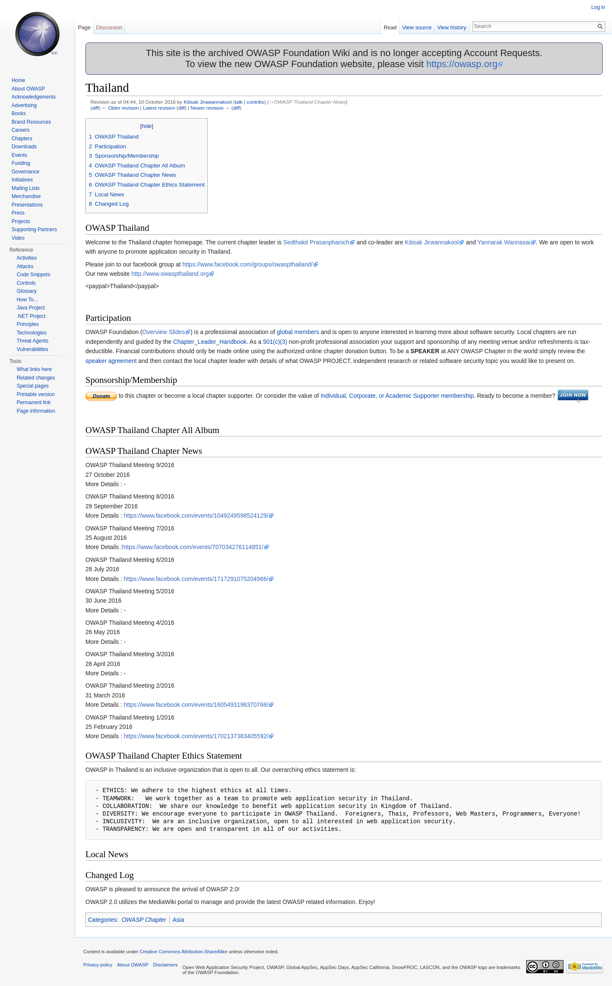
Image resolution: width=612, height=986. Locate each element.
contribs (255, 102)
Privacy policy (97, 964)
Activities (27, 258)
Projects (20, 221)
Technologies (31, 333)
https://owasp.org (462, 64)
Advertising (24, 105)
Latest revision (159, 107)
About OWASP (28, 89)
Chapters (21, 139)
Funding (20, 163)
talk (238, 102)
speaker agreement (111, 360)
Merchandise (26, 196)
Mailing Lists (25, 188)
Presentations (26, 205)
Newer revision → (210, 107)
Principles (28, 324)
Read (390, 27)
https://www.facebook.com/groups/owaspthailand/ (247, 264)
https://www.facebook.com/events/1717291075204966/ (196, 578)
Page (84, 27)
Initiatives (22, 180)
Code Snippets (33, 275)
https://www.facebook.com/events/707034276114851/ (192, 547)
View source (416, 27)
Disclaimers (165, 964)
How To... (27, 300)
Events (19, 155)
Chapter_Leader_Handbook (209, 341)
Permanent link (34, 402)
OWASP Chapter (144, 919)
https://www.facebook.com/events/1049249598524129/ (196, 515)
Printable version (35, 394)
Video (17, 238)
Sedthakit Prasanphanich (316, 242)
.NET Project (31, 316)
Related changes (36, 378)
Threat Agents (32, 341)
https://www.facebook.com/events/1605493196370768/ (196, 704)
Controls (26, 283)
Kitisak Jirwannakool (432, 242)
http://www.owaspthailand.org (170, 273)
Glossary (27, 291)
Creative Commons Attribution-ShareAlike (183, 951)
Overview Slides (163, 332)
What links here (34, 369)
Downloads (24, 147)
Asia (178, 919)
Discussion (109, 27)
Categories (102, 919)
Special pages (32, 386)
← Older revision (120, 107)
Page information (36, 411)
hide (147, 126)
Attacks (25, 266)
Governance (25, 172)
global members (298, 332)
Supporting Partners (34, 229)
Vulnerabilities (32, 349)
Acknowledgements (33, 97)
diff (95, 107)
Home (18, 80)
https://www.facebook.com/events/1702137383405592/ (196, 736)
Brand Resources (31, 122)
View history (451, 27)
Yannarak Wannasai (503, 242)
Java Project (31, 308)
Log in (598, 7)
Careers (20, 130)
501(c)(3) (275, 341)
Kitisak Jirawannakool (208, 102)
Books (18, 113)
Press (18, 213)
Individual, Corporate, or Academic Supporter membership (396, 395)
